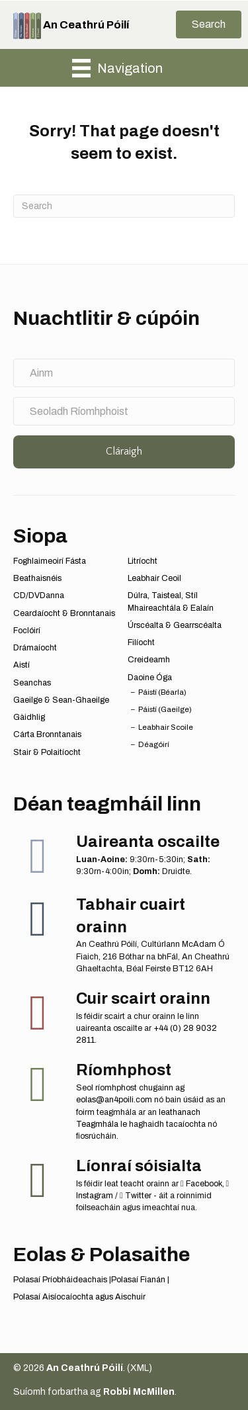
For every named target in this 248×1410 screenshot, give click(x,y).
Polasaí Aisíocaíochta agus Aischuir (79, 1296)
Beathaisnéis (37, 578)
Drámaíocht (35, 647)
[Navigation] (117, 68)
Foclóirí (26, 630)
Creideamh (149, 659)
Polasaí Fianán (138, 1279)
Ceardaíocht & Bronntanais (64, 613)
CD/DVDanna (38, 595)
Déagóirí (153, 744)
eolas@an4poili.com (114, 1099)
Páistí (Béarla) (162, 692)
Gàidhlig (29, 717)
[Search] (124, 206)
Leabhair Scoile (165, 727)
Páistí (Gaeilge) (165, 709)
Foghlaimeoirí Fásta (49, 561)
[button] (208, 24)
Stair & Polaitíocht (47, 752)
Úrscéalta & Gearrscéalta (175, 625)
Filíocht (141, 642)
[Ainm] (124, 373)
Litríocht (142, 561)
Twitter (135, 1195)
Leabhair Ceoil (154, 578)
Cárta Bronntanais (47, 734)
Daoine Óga (150, 677)
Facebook (201, 1183)
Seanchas (32, 682)
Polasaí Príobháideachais (60, 1279)
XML (139, 1368)
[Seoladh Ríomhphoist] (124, 411)
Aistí (21, 665)
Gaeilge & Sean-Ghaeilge (61, 700)
